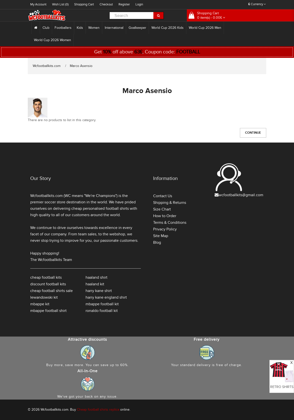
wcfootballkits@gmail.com (241, 195)
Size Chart (162, 209)
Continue (253, 133)
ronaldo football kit (102, 310)
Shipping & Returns (169, 202)
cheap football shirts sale (51, 290)
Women (94, 28)
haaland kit (95, 284)
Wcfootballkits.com (46, 66)
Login (139, 4)
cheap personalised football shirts (100, 208)
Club (46, 28)
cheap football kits (46, 277)
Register (124, 4)
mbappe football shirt (48, 310)
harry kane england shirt (106, 297)
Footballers (63, 28)
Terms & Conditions (169, 222)
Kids (80, 28)
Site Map (160, 235)
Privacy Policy (165, 229)
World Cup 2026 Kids (167, 28)
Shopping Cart (84, 4)
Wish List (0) (60, 4)
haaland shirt (96, 277)
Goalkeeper (137, 28)
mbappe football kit (102, 304)
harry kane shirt (99, 290)
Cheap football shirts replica (98, 409)
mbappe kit (39, 304)
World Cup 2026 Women (52, 40)
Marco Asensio (81, 66)
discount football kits (48, 284)
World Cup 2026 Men (205, 28)
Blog (157, 242)
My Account (38, 4)
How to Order (164, 215)
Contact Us (162, 196)
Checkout (106, 4)
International (114, 28)
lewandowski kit (44, 297)
